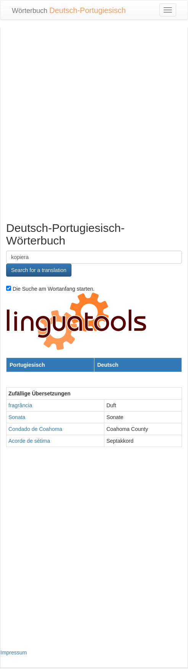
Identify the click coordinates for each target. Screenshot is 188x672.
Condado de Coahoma (35, 429)
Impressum (13, 652)
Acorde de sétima (29, 441)
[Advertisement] (91, 122)
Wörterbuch (69, 10)
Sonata (16, 417)
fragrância (20, 405)
